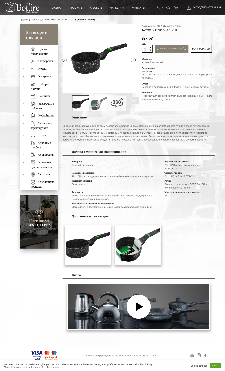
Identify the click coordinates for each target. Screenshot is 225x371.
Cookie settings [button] (198, 365)
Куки (145, 355)
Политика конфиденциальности (101, 355)
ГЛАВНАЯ (56, 7)
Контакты (138, 7)
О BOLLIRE (96, 7)
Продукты (24, 20)
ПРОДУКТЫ (76, 7)
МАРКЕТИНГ (117, 7)
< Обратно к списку (85, 19)
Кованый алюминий (153, 62)
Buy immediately (201, 48)
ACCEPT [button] (215, 365)
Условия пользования (130, 355)
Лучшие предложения (40, 20)
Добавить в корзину (171, 48)
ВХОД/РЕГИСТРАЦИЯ (204, 7)
